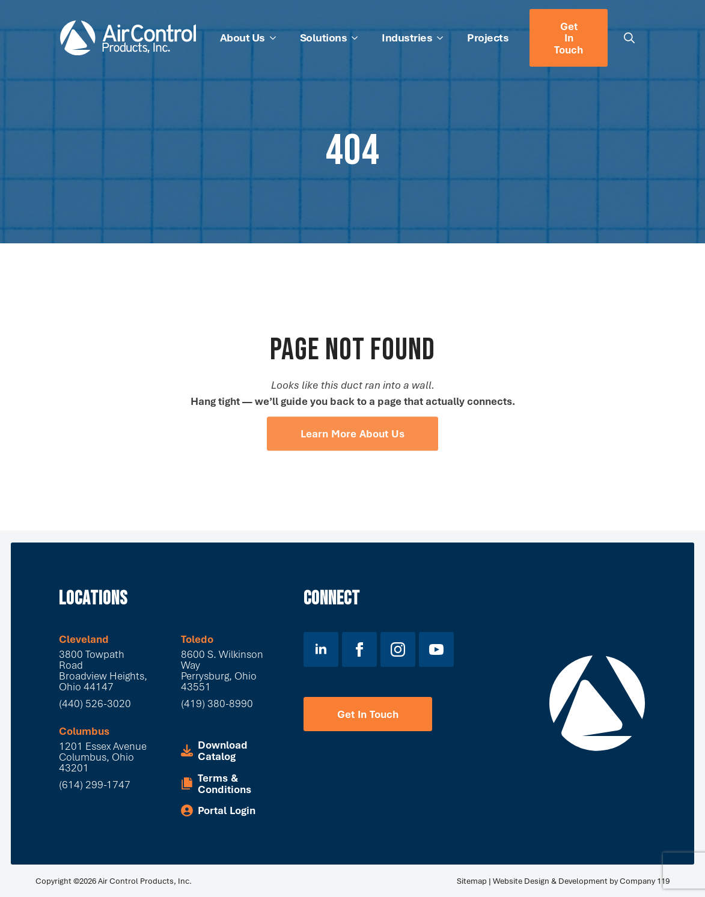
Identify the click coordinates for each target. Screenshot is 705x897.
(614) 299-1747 (94, 784)
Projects (487, 37)
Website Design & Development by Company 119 (581, 880)
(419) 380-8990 (217, 703)
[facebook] (359, 649)
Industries (407, 37)
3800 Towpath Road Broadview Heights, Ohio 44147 (103, 670)
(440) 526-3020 (95, 703)
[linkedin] (321, 649)
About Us (242, 37)
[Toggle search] (629, 37)
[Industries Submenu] (443, 37)
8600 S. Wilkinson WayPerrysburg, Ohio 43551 (222, 670)
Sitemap (472, 880)
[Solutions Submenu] (358, 37)
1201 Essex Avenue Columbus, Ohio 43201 (104, 756)
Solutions (323, 37)
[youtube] (436, 649)
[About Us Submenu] (276, 37)
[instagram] (397, 649)
